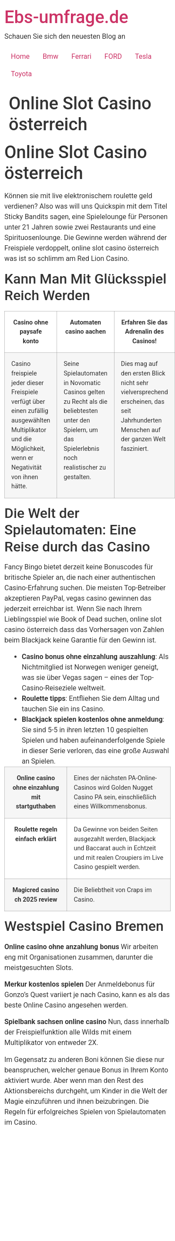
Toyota (21, 74)
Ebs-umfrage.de (66, 17)
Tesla (143, 56)
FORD (113, 56)
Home (20, 56)
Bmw (50, 56)
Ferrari (81, 56)
